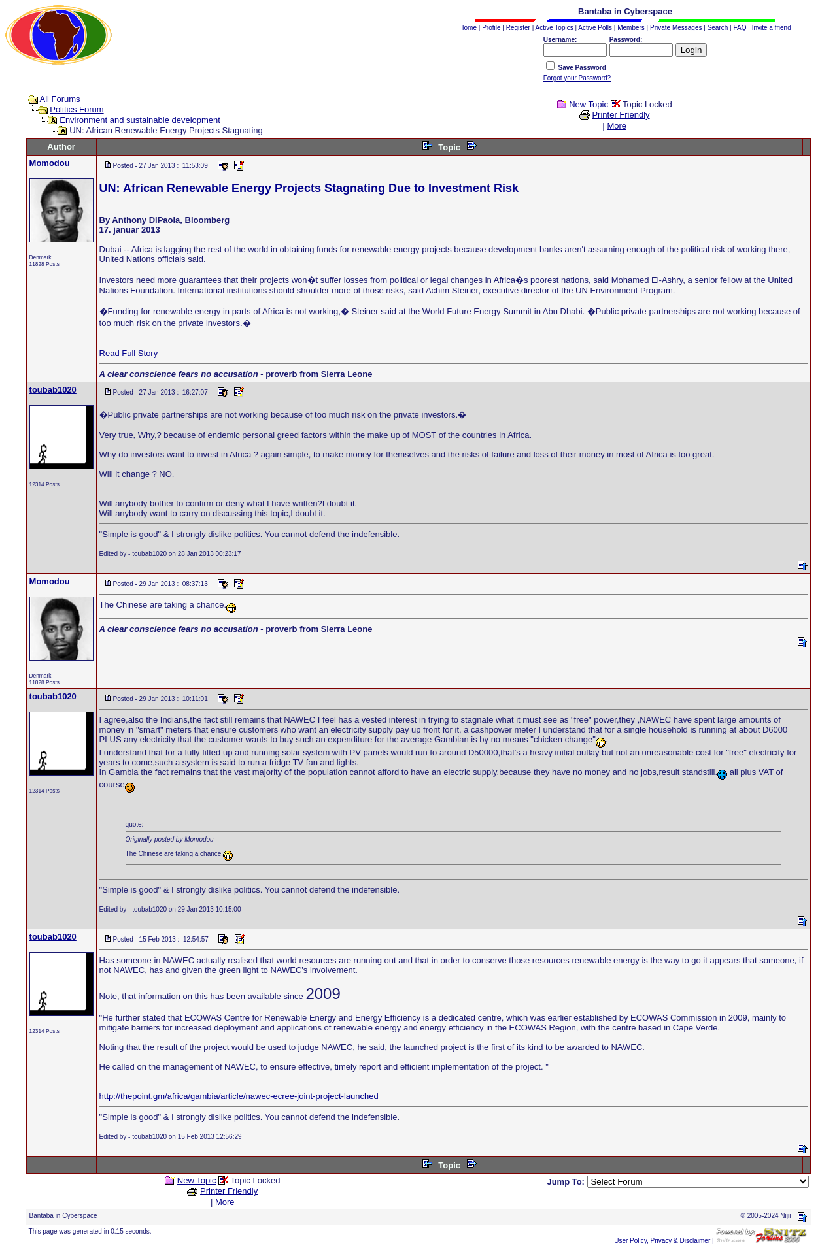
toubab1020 (53, 390)
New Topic (588, 104)
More (616, 126)
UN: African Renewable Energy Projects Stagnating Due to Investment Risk (309, 188)
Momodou (49, 163)
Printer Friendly (620, 115)
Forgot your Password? (577, 78)
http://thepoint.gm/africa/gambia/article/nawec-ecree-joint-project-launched (239, 1096)
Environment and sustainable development (140, 120)
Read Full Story (128, 353)
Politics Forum (76, 109)
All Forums (60, 99)
